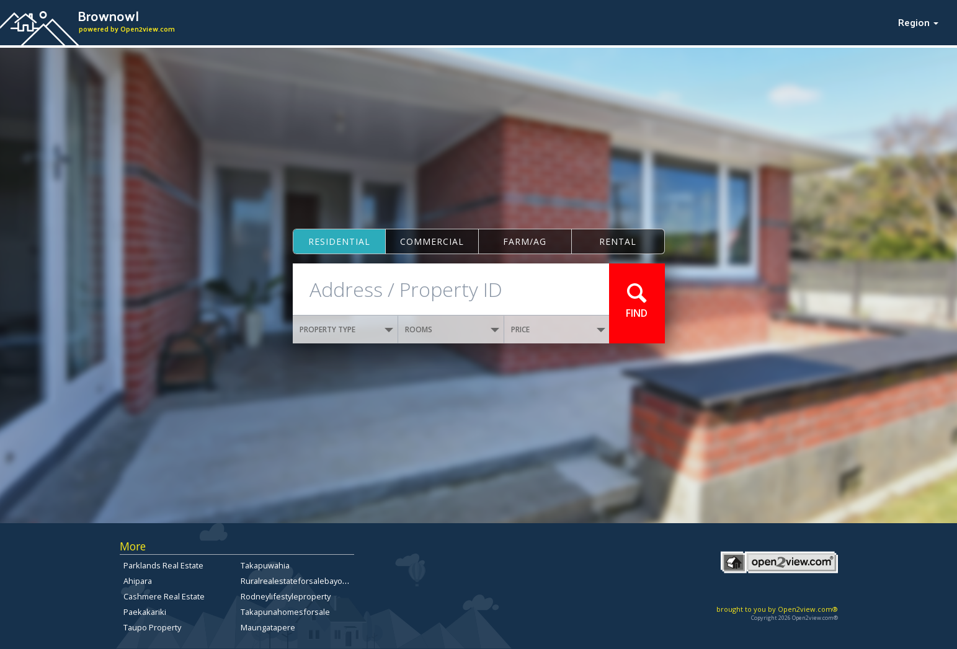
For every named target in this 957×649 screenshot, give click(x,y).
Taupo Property (152, 627)
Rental (617, 241)
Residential (339, 241)
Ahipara (137, 580)
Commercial (432, 241)
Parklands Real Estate (163, 565)
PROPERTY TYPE (347, 329)
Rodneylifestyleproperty (286, 596)
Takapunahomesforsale (285, 611)
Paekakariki (144, 611)
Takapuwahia (265, 565)
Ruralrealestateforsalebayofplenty (304, 580)
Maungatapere (268, 627)
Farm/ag (524, 241)
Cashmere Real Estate (164, 596)
